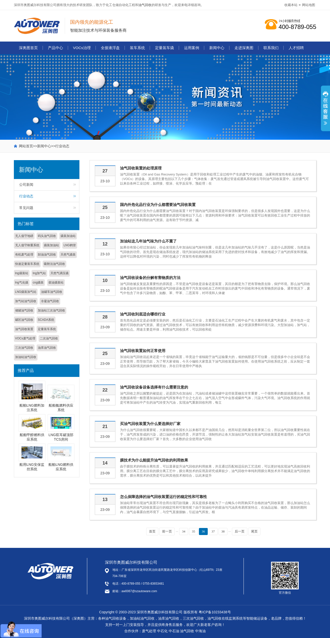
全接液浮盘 (110, 48)
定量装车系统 (47, 329)
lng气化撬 (21, 282)
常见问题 (26, 208)
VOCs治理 (82, 48)
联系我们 (271, 48)
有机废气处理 (24, 254)
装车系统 (137, 48)
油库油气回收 (47, 347)
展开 (325, 111)
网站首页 (26, 146)
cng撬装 (38, 282)
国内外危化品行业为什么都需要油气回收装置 (158, 204)
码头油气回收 (47, 236)
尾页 (254, 531)
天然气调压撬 (59, 273)
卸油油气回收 (47, 254)
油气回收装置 (24, 329)
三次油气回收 (24, 347)
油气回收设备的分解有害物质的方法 (150, 277)
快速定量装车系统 (27, 264)
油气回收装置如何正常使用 (142, 350)
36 (203, 531)
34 (183, 531)
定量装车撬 (164, 48)
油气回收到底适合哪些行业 (142, 314)
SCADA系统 (46, 320)
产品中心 (55, 48)
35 (193, 531)
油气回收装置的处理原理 (141, 168)
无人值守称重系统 (27, 245)
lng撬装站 (21, 273)
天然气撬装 (68, 254)
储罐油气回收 (24, 310)
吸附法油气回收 (54, 264)
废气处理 (149, 631)
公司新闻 (26, 185)
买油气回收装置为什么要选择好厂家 (150, 423)
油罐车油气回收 (51, 292)
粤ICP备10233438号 (215, 612)
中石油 (174, 631)
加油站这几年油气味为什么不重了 (148, 241)
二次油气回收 (49, 338)
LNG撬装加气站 (26, 292)
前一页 (167, 531)
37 (213, 531)
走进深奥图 (243, 48)
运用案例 (191, 48)
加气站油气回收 (25, 301)
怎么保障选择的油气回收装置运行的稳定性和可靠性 (163, 496)
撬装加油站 (68, 236)
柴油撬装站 (56, 282)
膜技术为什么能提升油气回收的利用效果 (154, 460)
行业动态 (62, 146)
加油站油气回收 (25, 357)
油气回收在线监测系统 (225, 618)
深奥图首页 (28, 48)
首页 (152, 531)
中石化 (162, 631)
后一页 (240, 531)
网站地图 (308, 5)
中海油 (200, 631)
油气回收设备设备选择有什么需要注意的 (154, 387)
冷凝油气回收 (50, 301)
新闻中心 (216, 48)
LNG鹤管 (70, 245)
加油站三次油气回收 (51, 310)
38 (223, 531)
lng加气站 (39, 273)
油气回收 (145, 5)
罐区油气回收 (24, 320)
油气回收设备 (115, 618)
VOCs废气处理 (25, 338)
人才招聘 (296, 48)
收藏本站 (290, 5)
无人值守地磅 (24, 236)
